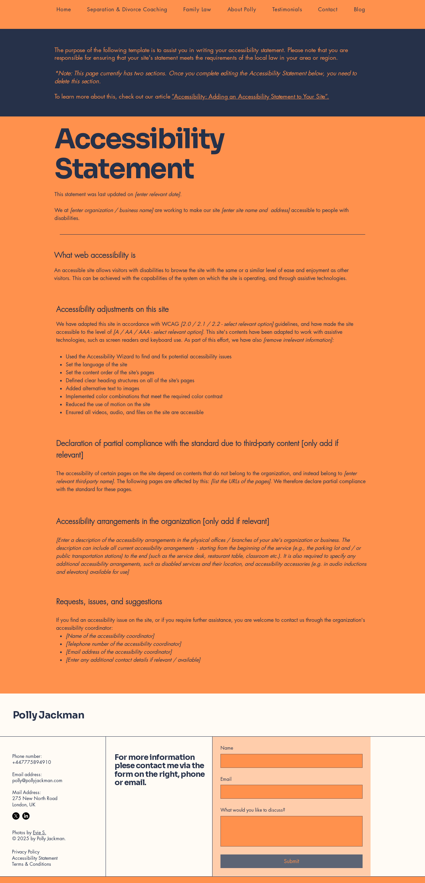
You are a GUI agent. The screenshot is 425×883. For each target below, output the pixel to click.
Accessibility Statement (34, 858)
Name (226, 748)
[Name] (289, 761)
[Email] (289, 791)
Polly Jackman (48, 715)
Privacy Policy (26, 851)
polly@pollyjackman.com (37, 780)
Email (225, 779)
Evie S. (39, 832)
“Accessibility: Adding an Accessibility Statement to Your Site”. (250, 96)
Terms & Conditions (31, 864)
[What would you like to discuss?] (291, 831)
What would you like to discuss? (252, 810)
